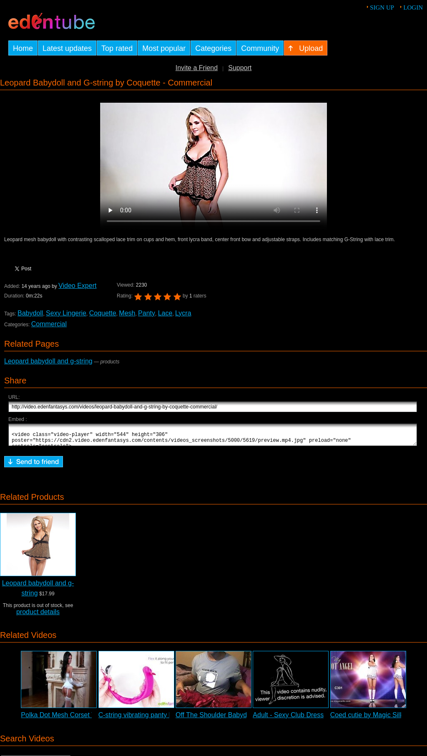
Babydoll (30, 313)
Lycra (183, 313)
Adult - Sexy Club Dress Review (300, 718)
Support (239, 67)
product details (38, 615)
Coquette (102, 313)
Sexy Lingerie (66, 313)
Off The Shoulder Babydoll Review (226, 718)
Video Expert (77, 285)
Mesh (127, 313)
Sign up (382, 7)
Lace (165, 313)
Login (413, 7)
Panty (146, 313)
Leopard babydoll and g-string (48, 361)
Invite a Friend (197, 67)
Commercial (49, 324)
